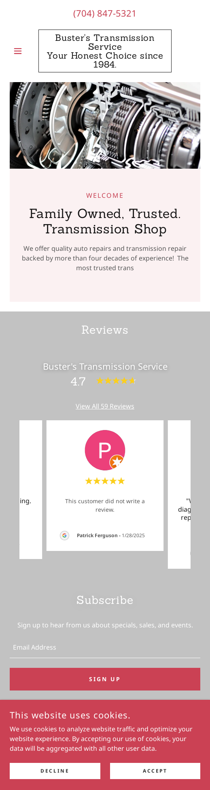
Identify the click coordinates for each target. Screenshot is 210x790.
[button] (24, 51)
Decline (54, 770)
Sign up (105, 679)
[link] (105, 51)
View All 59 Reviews (105, 406)
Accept (155, 770)
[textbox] (105, 647)
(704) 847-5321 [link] (105, 13)
